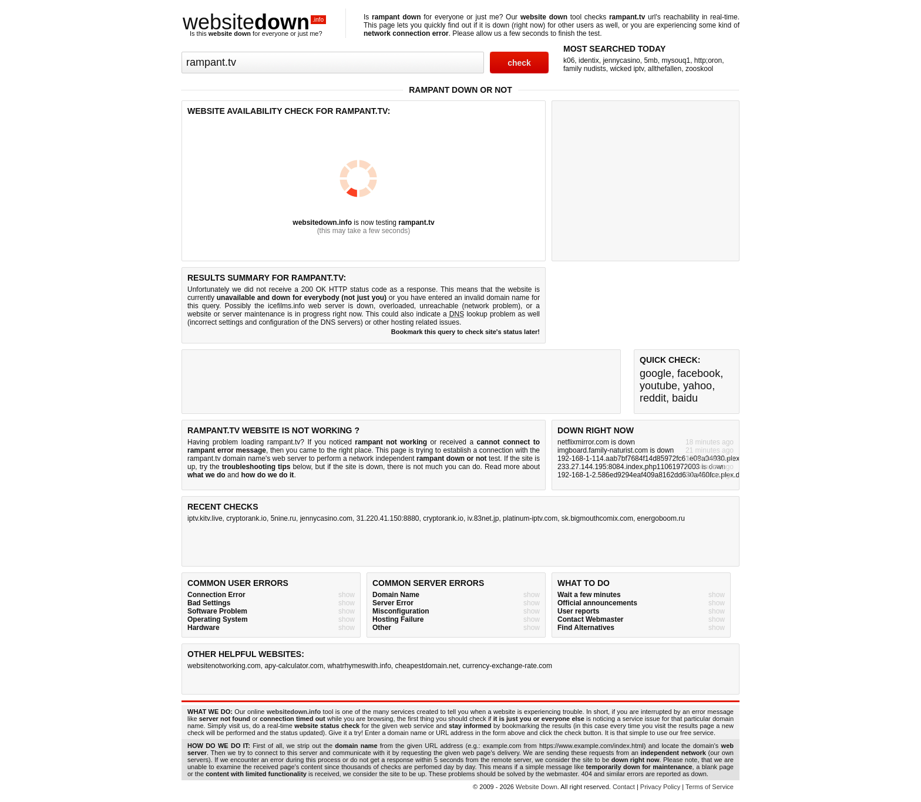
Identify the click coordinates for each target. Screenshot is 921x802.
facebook (698, 373)
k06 (568, 60)
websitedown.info (322, 222)
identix (589, 60)
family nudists (584, 69)
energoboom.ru (661, 518)
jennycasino (621, 60)
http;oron (708, 60)
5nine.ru (283, 518)
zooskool (699, 69)
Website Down (536, 786)
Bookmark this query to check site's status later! (465, 331)
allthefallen (664, 69)
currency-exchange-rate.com (507, 666)
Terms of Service (709, 786)
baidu (685, 398)
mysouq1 (675, 60)
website (254, 22)
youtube (658, 386)
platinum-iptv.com (530, 518)
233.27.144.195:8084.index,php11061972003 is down (641, 467)
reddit (653, 398)
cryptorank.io (246, 518)
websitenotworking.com (224, 666)
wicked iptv (627, 69)
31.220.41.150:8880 (388, 518)
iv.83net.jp (483, 518)
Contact (624, 786)
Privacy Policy (660, 786)
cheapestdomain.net (427, 666)
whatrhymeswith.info (359, 666)
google (655, 373)
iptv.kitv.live (205, 518)
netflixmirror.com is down (596, 442)
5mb (650, 60)
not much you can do (446, 467)
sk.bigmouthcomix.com (597, 518)
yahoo (697, 386)
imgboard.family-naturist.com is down (615, 450)
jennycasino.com (326, 518)
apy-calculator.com (293, 666)
